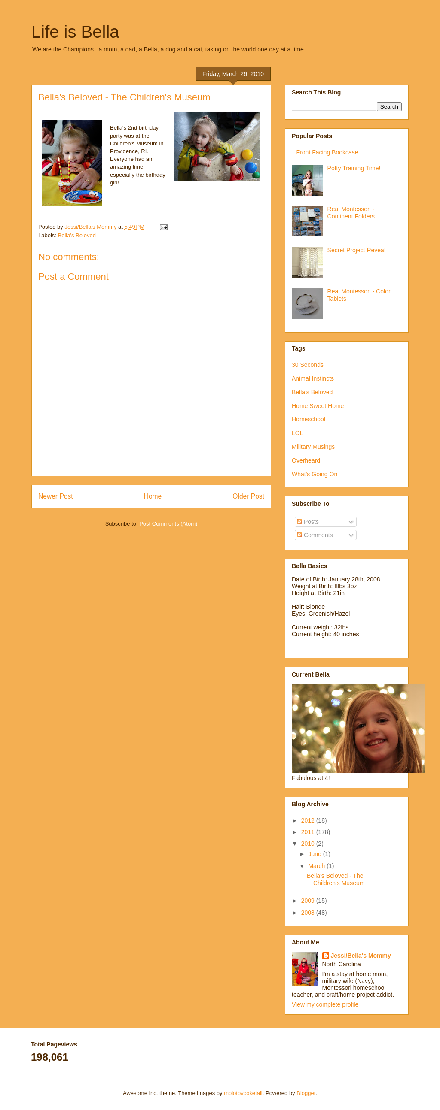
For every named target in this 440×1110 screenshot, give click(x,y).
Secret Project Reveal (356, 250)
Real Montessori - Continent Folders (351, 213)
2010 (308, 843)
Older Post (248, 496)
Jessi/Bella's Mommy (361, 955)
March (317, 865)
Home (153, 496)
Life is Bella (75, 31)
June (315, 853)
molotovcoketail (243, 1093)
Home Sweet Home (318, 405)
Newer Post (55, 496)
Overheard (306, 460)
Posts (308, 521)
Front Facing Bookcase (327, 152)
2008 (308, 912)
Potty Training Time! (354, 168)
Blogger (305, 1093)
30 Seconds (308, 364)
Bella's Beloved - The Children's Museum (335, 879)
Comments (315, 535)
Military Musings (313, 446)
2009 (308, 900)
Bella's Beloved (77, 235)
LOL (297, 432)
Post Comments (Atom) (168, 523)
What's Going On (314, 474)
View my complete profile (325, 1004)
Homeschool (308, 419)
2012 (308, 820)
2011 (308, 832)
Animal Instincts (313, 378)
